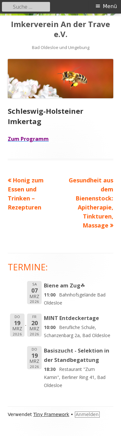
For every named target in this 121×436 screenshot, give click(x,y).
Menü (110, 6)
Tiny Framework (51, 414)
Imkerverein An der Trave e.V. (60, 29)
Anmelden (87, 414)
